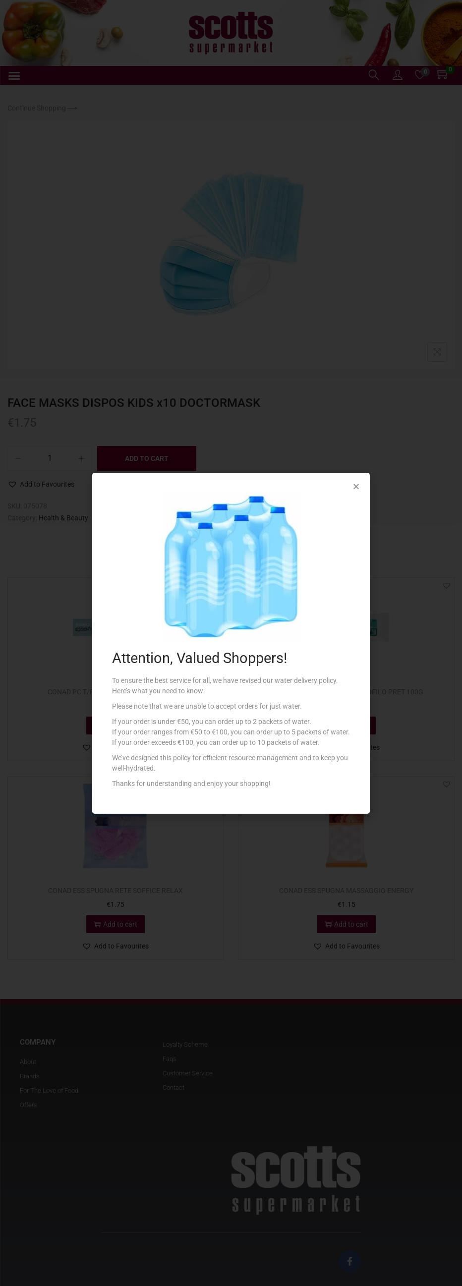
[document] (231, 643)
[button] (356, 486)
